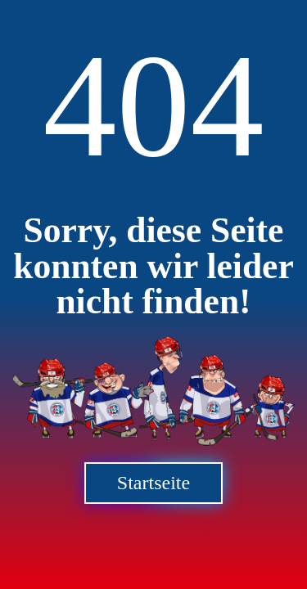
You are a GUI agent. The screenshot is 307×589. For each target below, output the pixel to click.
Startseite (153, 482)
